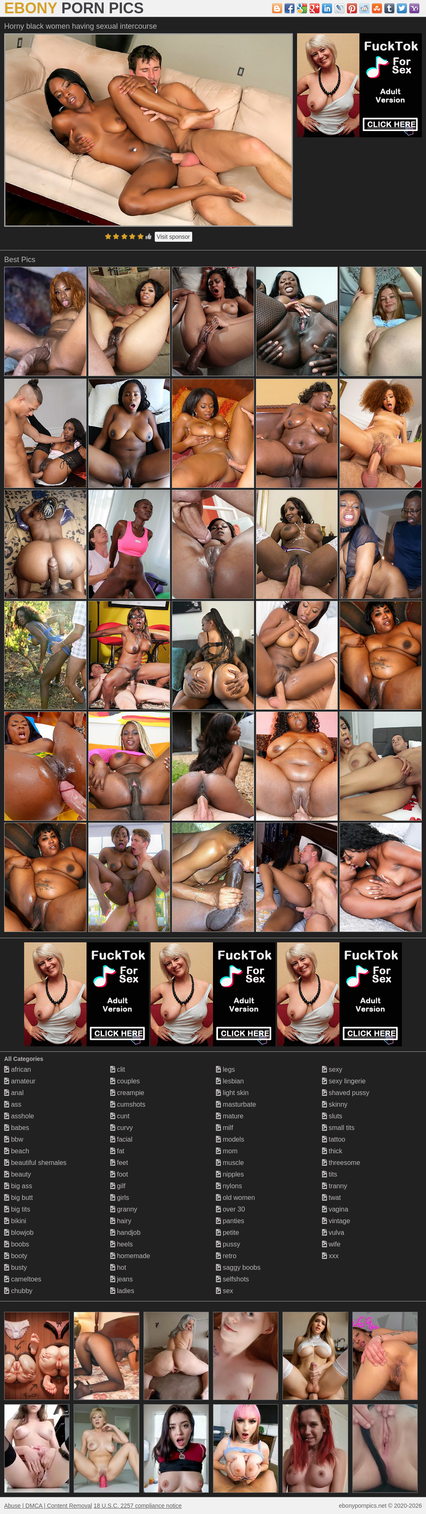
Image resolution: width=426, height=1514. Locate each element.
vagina (335, 1209)
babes (16, 1127)
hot (118, 1267)
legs (225, 1069)
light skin (232, 1092)
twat (331, 1197)
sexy (332, 1069)
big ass (18, 1185)
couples (125, 1081)
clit (117, 1069)
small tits (338, 1127)
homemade (130, 1255)
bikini (15, 1220)
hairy (120, 1220)
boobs (16, 1244)
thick (332, 1151)
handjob (125, 1232)
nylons (229, 1185)
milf (224, 1127)
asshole (19, 1116)
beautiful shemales (35, 1162)
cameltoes (22, 1279)
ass (12, 1104)
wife (331, 1244)
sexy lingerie (344, 1081)
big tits (17, 1209)
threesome (341, 1162)
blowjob (19, 1232)
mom (227, 1151)
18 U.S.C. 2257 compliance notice (138, 1505)
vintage (336, 1220)
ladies (122, 1290)
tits (329, 1174)
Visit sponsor (173, 236)
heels (121, 1244)
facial (121, 1139)
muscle (230, 1162)
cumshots (128, 1104)
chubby (18, 1290)
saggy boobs (238, 1267)
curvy (121, 1127)
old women (235, 1197)
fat (117, 1151)
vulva (333, 1232)
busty (15, 1267)
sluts (332, 1116)
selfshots (232, 1279)
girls (119, 1197)
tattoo (333, 1139)
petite (227, 1232)
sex (224, 1290)
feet (119, 1162)
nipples (230, 1174)
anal (14, 1092)
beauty (17, 1174)
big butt (18, 1197)
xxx (330, 1255)
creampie (127, 1092)
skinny (335, 1104)
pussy (228, 1244)
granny (123, 1209)
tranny (334, 1185)
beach (16, 1151)
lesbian (230, 1081)
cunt (120, 1116)
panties (230, 1220)
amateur (19, 1081)
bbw (13, 1139)
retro (226, 1255)
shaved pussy (345, 1092)
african (17, 1069)
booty (15, 1255)
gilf (118, 1185)
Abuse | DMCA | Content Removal (48, 1505)
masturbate (236, 1104)
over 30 (230, 1209)
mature (229, 1116)
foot (119, 1174)
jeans (121, 1279)
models (230, 1139)
